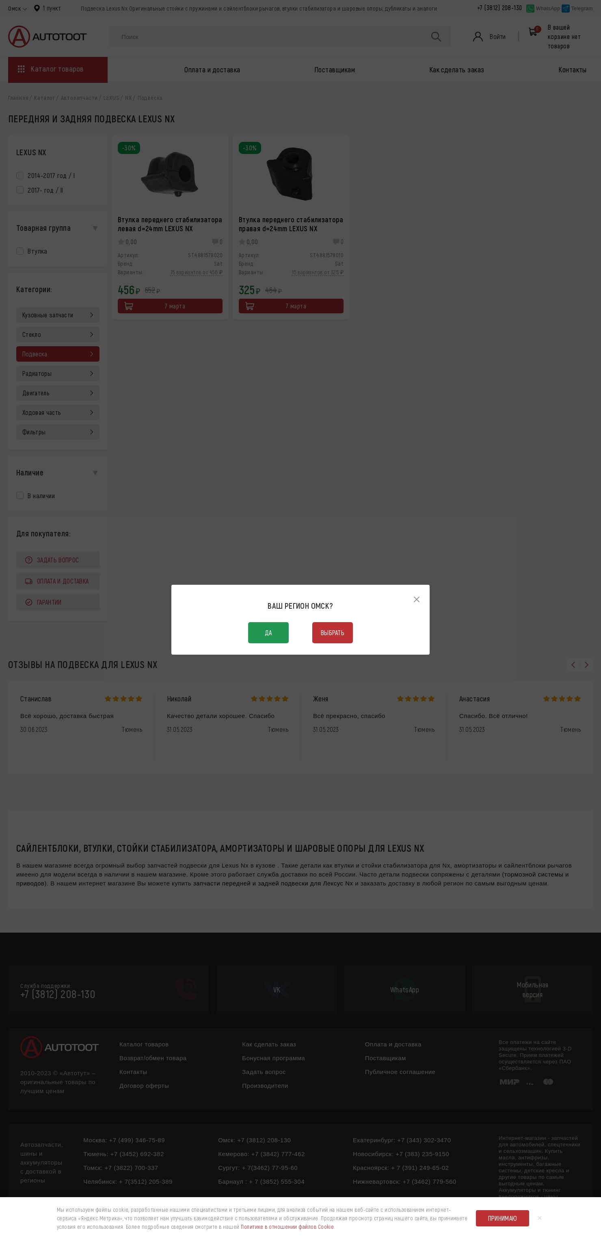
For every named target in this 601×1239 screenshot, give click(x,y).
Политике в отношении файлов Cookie (287, 1226)
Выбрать (332, 632)
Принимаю (502, 1218)
